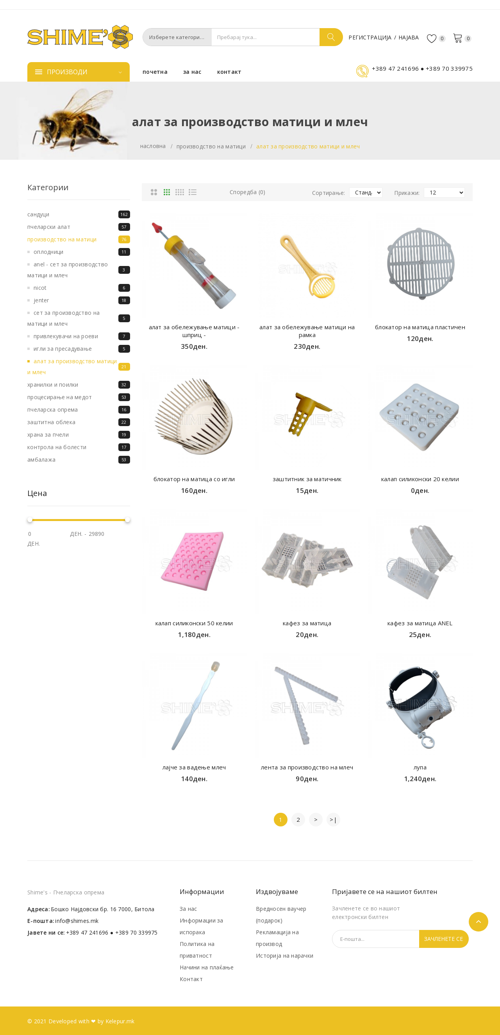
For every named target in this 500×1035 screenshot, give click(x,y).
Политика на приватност (197, 949)
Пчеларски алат (78, 227)
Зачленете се (443, 938)
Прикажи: (407, 192)
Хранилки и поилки (78, 385)
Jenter (82, 300)
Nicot (82, 288)
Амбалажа (78, 460)
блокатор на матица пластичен (420, 327)
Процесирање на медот (78, 397)
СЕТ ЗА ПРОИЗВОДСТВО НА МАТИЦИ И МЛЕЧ (78, 318)
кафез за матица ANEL (420, 623)
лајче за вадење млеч (194, 767)
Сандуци (78, 214)
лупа (420, 767)
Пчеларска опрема (78, 410)
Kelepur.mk (120, 1021)
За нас (188, 908)
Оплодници (82, 252)
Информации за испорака (201, 926)
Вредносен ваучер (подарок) (281, 914)
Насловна (153, 146)
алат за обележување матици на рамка (307, 331)
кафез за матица (307, 623)
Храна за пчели (78, 435)
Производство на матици (211, 146)
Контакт (191, 979)
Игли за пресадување (82, 349)
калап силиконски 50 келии (194, 623)
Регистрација (369, 37)
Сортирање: (328, 192)
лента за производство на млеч (307, 767)
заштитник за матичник (307, 479)
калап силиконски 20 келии (420, 479)
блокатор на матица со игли (194, 479)
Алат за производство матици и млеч (308, 146)
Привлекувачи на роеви (82, 336)
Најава (408, 37)
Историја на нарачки (284, 955)
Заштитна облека (78, 422)
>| (333, 819)
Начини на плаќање (207, 967)
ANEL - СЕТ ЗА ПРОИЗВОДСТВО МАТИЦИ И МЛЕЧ (78, 270)
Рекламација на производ (277, 938)
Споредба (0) (247, 192)
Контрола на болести (78, 447)
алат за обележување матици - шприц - (194, 331)
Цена (37, 493)
